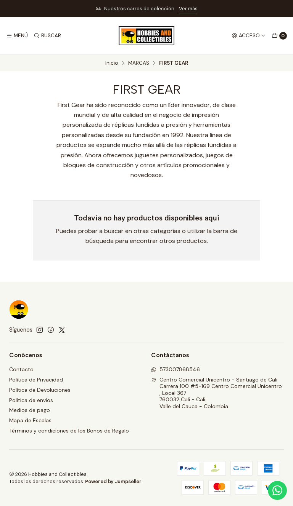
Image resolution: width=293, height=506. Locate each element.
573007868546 (175, 369)
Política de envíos (31, 400)
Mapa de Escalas (30, 420)
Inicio (111, 63)
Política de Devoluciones (40, 389)
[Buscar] (47, 35)
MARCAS (138, 63)
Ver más (188, 8)
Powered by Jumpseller (113, 481)
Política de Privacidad (36, 379)
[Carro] (279, 36)
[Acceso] (248, 35)
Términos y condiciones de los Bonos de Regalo (69, 430)
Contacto (21, 369)
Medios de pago (29, 410)
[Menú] (17, 35)
